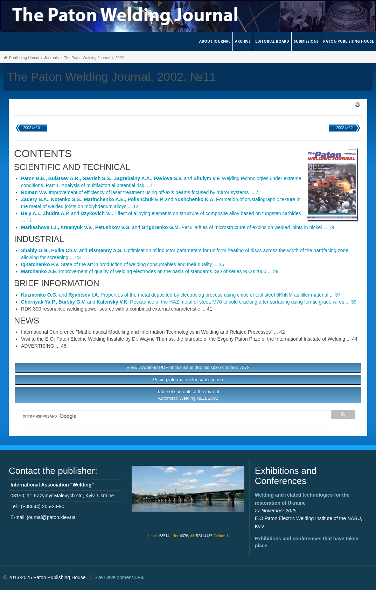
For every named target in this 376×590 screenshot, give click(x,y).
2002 (119, 58)
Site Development (119, 577)
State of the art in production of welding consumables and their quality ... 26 (122, 264)
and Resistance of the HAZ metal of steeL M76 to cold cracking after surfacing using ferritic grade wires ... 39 (188, 302)
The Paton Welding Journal (87, 58)
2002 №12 (344, 128)
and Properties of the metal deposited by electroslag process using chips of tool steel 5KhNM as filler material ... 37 (181, 295)
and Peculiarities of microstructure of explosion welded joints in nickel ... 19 (177, 227)
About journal (214, 41)
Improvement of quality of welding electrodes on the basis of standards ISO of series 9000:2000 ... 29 (150, 271)
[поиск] (171, 416)
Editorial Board (272, 41)
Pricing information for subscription (188, 379)
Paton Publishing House (348, 41)
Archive (243, 41)
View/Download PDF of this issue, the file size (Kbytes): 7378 (188, 367)
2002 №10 (31, 128)
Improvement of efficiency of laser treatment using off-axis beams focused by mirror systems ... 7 (139, 192)
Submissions (306, 41)
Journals (51, 58)
